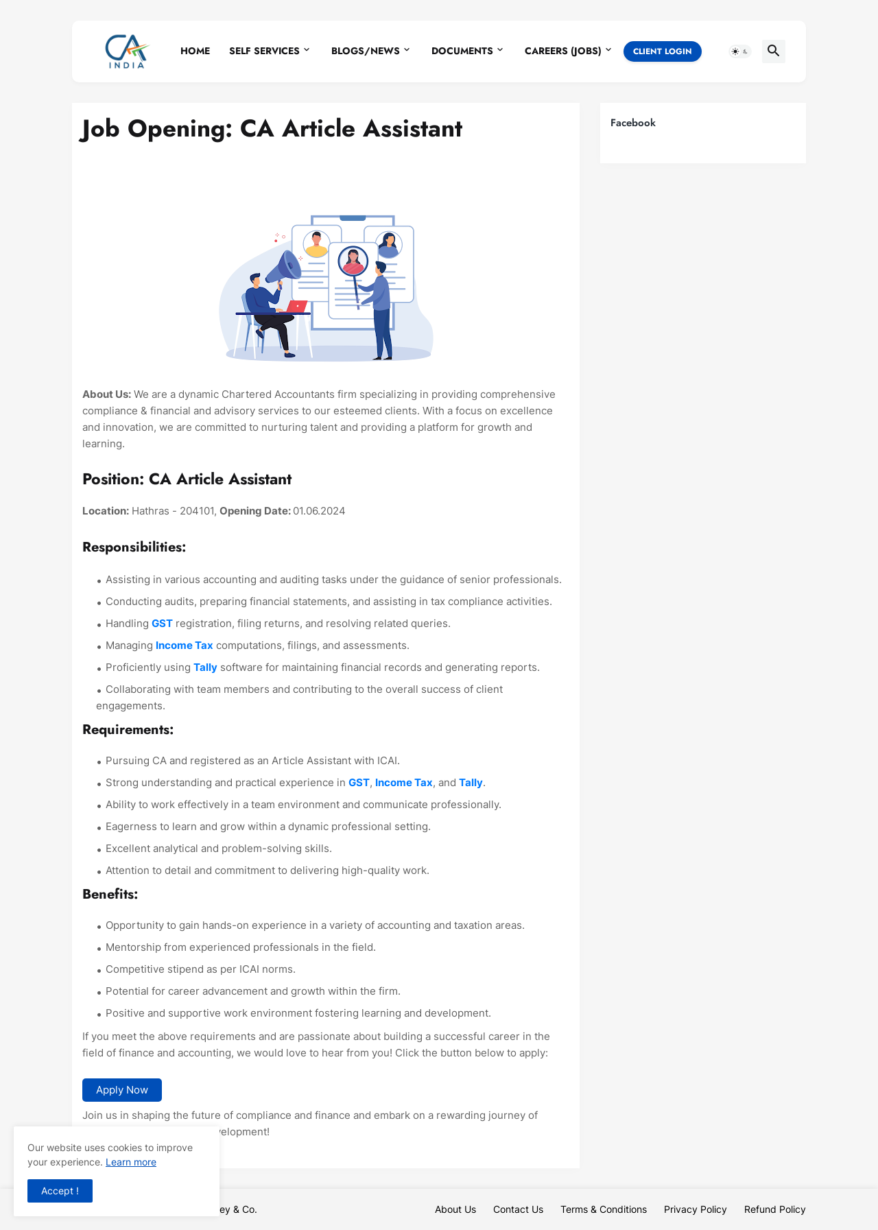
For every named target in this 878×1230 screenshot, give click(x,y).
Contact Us (518, 1209)
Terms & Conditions (603, 1209)
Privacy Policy (695, 1209)
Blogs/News (365, 51)
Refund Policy (775, 1209)
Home (195, 51)
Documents (462, 51)
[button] (740, 51)
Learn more (131, 1162)
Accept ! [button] (60, 1190)
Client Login (662, 51)
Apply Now (122, 1089)
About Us (455, 1209)
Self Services (264, 51)
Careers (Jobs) (563, 51)
